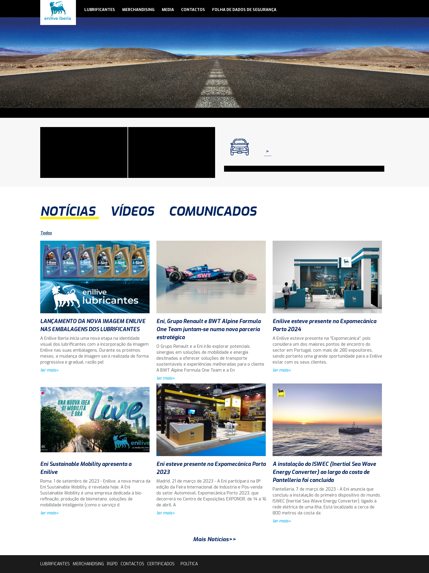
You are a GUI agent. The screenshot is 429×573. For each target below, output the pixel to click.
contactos (193, 9)
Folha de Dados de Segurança (244, 9)
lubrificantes (99, 9)
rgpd (112, 564)
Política (189, 564)
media (168, 9)
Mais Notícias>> (214, 539)
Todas (46, 233)
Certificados (161, 564)
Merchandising (138, 9)
